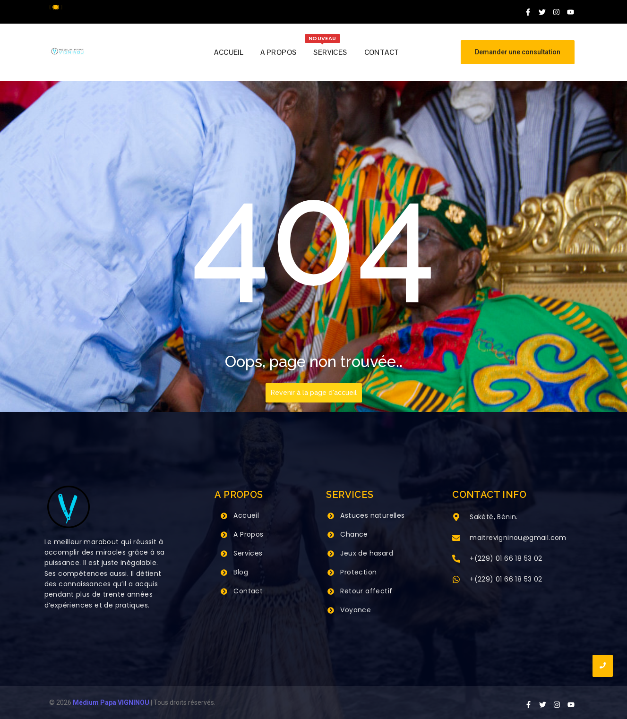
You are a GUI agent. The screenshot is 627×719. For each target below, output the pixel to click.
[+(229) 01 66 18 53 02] (456, 559)
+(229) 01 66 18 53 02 (506, 558)
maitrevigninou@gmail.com (518, 537)
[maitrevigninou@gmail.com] (456, 538)
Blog (240, 572)
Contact (248, 591)
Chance (354, 534)
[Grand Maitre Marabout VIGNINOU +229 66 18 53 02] (67, 51)
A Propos (248, 534)
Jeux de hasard (366, 553)
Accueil (246, 515)
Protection (358, 572)
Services (247, 553)
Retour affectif (366, 591)
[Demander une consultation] (518, 52)
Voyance (355, 610)
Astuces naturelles (372, 515)
